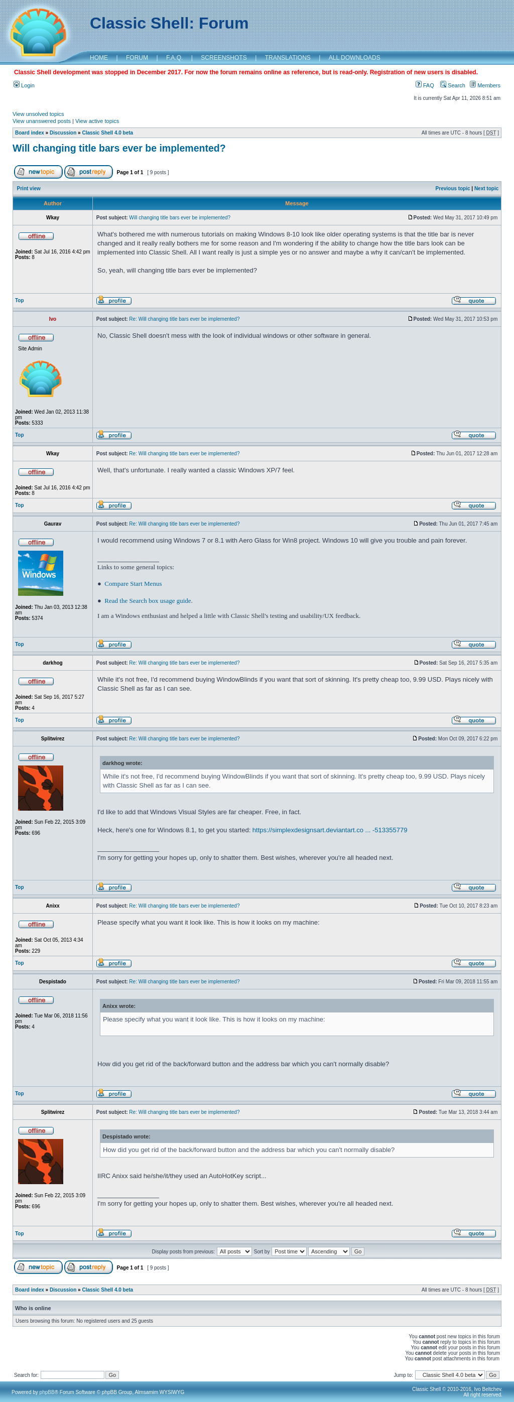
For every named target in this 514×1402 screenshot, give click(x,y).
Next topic (486, 188)
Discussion (63, 133)
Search (452, 85)
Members (485, 85)
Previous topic (453, 188)
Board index (29, 133)
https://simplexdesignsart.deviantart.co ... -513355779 (330, 830)
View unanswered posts (42, 121)
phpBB (47, 1392)
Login (24, 85)
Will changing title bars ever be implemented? (119, 148)
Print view (29, 188)
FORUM (137, 57)
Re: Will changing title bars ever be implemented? (184, 319)
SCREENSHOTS (223, 57)
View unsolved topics (38, 114)
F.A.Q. (174, 57)
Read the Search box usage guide (147, 600)
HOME (99, 57)
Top (19, 300)
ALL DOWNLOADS (354, 57)
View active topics (97, 121)
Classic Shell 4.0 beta (107, 133)
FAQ (425, 85)
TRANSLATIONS (288, 57)
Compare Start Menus (133, 583)
